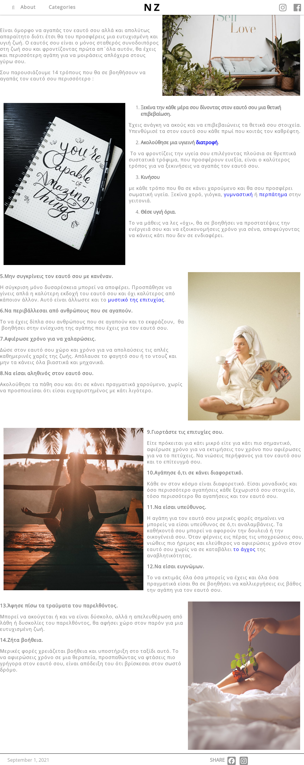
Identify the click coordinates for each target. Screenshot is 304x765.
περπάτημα (273, 194)
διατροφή (207, 142)
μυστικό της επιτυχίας (136, 299)
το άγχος (244, 549)
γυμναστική (238, 194)
